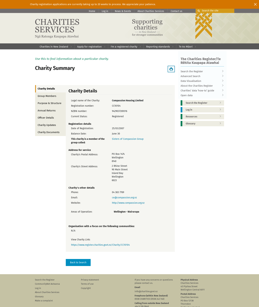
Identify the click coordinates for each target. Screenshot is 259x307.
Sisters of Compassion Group (127, 139)
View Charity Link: (80, 239)
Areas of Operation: (81, 211)
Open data (201, 95)
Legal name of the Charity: (85, 100)
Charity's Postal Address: (84, 154)
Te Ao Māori (186, 46)
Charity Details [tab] (46, 88)
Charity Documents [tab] (48, 132)
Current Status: (79, 116)
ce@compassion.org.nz (124, 197)
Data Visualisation (201, 81)
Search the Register (201, 71)
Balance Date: (78, 133)
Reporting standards (158, 46)
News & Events (123, 11)
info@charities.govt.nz (146, 291)
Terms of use (87, 284)
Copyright (86, 288)
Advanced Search (201, 76)
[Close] (255, 4)
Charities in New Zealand (54, 46)
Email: (74, 197)
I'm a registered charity (124, 46)
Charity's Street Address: (84, 166)
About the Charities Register (201, 85)
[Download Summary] (171, 69)
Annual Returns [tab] (47, 110)
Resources (204, 116)
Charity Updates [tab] (47, 125)
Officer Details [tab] (46, 117)
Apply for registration (89, 46)
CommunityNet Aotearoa (47, 284)
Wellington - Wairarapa (126, 211)
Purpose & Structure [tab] (49, 103)
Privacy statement (90, 279)
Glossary (204, 123)
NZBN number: (79, 111)
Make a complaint (44, 300)
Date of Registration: (82, 128)
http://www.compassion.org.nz (128, 202)
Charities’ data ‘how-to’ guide (201, 90)
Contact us (176, 11)
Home (92, 11)
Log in (105, 11)
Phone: (74, 192)
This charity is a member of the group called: (88, 141)
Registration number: (82, 105)
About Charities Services (151, 11)
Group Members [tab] (47, 96)
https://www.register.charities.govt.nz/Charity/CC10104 (100, 244)
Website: (75, 202)
